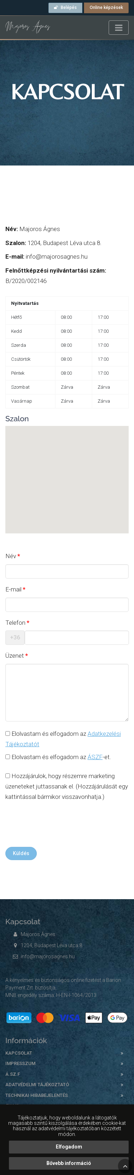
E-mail (13, 589)
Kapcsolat (18, 1053)
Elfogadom (69, 1147)
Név (10, 556)
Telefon (15, 622)
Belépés (65, 7)
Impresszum (20, 1063)
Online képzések (106, 7)
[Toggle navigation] (119, 27)
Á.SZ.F (12, 1074)
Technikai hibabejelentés (36, 1095)
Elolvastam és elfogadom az (63, 739)
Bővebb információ (68, 1163)
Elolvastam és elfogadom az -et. (58, 757)
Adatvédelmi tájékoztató (37, 1084)
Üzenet (14, 655)
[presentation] (59, 826)
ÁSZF (95, 757)
